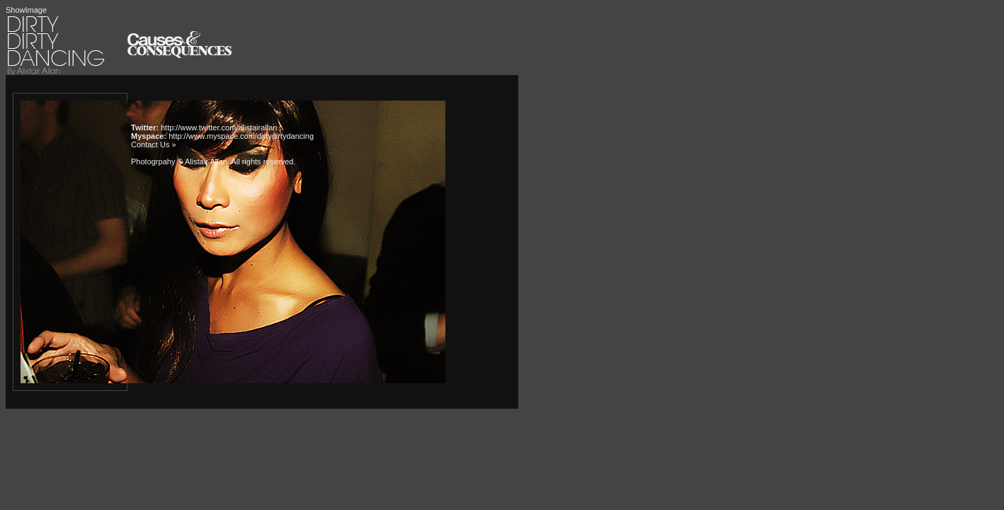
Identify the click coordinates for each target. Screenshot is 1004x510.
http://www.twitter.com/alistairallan (219, 127)
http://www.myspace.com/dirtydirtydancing (241, 136)
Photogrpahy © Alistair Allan (179, 161)
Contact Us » (153, 144)
